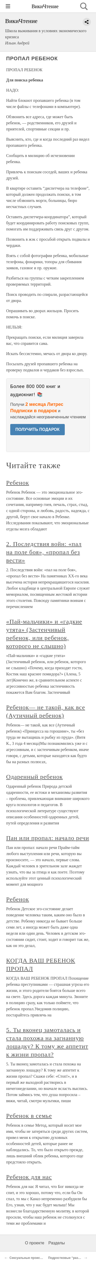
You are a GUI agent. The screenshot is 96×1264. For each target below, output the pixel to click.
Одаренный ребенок (34, 776)
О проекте (34, 1243)
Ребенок (17, 482)
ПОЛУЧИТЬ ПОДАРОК (37, 429)
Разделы (56, 1243)
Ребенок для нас (29, 1177)
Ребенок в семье (29, 1115)
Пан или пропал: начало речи (47, 838)
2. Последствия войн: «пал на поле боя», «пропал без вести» (44, 552)
